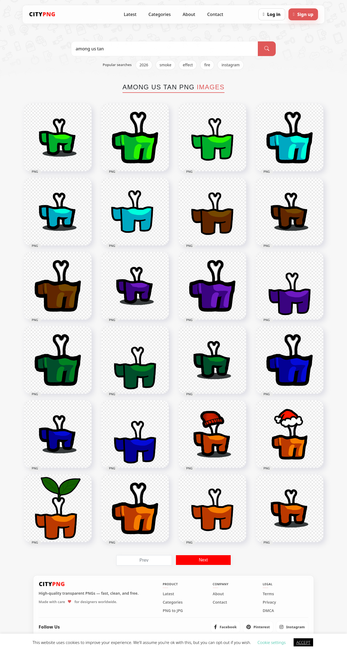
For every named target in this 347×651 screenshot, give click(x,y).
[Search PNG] (164, 48)
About (189, 14)
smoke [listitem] (166, 64)
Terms (268, 593)
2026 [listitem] (144, 64)
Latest (130, 14)
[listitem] (225, 627)
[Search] (267, 48)
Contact (215, 14)
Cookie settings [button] (272, 642)
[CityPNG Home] (42, 14)
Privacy (269, 602)
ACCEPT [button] (303, 642)
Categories (159, 14)
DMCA (268, 610)
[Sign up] (303, 14)
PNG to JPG (173, 610)
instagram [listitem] (230, 64)
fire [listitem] (207, 64)
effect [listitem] (188, 64)
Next (203, 560)
